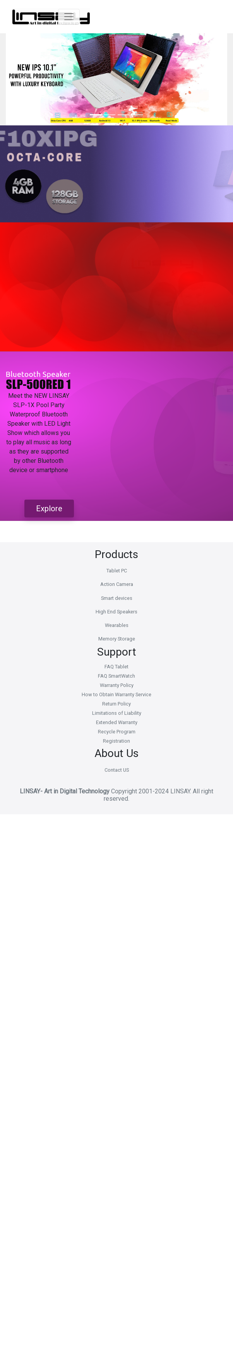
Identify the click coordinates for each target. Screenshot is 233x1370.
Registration (116, 741)
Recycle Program (116, 732)
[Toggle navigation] (75, 16)
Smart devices (116, 598)
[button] (22, 79)
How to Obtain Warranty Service (116, 694)
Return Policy (116, 704)
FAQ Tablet (116, 667)
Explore (49, 508)
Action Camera (116, 584)
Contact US (117, 770)
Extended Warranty (116, 722)
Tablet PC (116, 571)
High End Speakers (116, 612)
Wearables (116, 625)
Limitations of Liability (116, 713)
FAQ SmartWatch (116, 676)
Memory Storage (116, 639)
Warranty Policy (117, 685)
